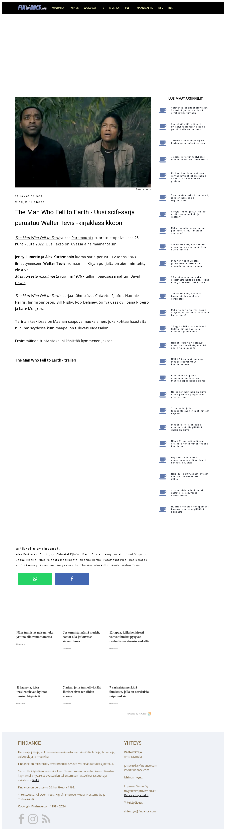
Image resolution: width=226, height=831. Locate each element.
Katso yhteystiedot (136, 795)
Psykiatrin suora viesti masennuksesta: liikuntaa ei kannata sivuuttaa (188, 460)
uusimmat (59, 7)
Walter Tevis (131, 565)
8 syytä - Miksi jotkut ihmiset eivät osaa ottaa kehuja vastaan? (188, 214)
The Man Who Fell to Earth (37, 237)
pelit (128, 7)
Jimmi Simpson (41, 302)
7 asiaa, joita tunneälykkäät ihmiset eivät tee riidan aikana (190, 158)
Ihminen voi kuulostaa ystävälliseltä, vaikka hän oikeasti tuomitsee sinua (186, 263)
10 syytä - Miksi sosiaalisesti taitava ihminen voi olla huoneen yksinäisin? (188, 329)
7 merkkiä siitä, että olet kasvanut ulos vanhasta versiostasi (186, 296)
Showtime (47, 565)
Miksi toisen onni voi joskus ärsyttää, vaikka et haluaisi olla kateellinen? (190, 313)
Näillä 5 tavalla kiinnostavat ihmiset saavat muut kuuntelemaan (188, 362)
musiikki (114, 7)
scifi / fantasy (26, 565)
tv (102, 7)
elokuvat (89, 7)
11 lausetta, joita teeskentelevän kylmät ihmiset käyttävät (190, 411)
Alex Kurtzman (26, 554)
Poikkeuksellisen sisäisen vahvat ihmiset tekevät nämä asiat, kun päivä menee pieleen (188, 177)
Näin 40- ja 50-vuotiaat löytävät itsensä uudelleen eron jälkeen (189, 476)
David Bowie (91, 554)
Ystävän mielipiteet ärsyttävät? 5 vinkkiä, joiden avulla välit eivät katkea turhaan (190, 110)
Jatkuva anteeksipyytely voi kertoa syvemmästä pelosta (188, 141)
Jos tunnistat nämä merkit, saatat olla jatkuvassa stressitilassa (188, 493)
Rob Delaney (86, 302)
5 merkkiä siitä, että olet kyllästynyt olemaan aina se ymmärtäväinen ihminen (188, 127)
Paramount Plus (115, 560)
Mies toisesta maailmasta (58, 560)
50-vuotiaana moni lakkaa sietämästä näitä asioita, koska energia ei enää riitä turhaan (190, 280)
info (161, 7)
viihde (74, 7)
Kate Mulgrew (31, 308)
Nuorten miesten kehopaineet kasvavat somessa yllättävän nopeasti (190, 509)
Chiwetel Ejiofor (109, 295)
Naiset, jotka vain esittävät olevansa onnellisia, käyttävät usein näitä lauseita (189, 345)
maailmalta (145, 7)
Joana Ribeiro (137, 302)
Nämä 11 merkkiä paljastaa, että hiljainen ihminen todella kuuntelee (189, 444)
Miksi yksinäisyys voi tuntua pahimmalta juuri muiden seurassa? (188, 231)
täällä (35, 780)
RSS (170, 7)
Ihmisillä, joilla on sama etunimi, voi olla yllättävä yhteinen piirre (186, 427)
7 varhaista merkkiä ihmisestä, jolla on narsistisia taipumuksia (190, 198)
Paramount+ (82, 237)
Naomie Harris (90, 560)
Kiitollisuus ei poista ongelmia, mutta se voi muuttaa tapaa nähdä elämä (188, 378)
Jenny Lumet (112, 554)
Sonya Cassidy (111, 302)
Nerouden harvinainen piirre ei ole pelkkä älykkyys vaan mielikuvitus (189, 395)
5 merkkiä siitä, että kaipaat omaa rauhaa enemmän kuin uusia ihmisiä (189, 247)
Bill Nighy (64, 302)
